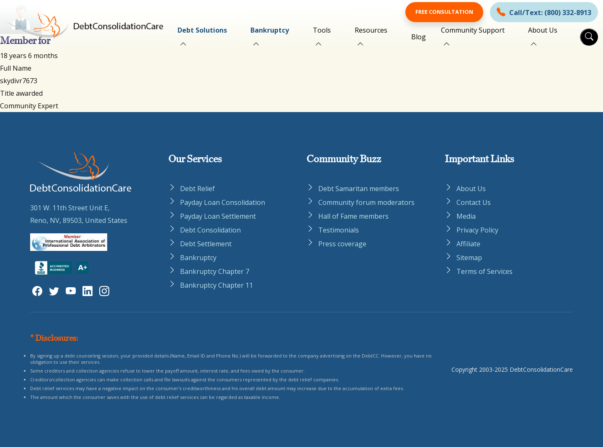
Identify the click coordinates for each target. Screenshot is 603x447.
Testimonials (338, 230)
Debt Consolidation (210, 230)
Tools (322, 30)
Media (466, 216)
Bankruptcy (269, 30)
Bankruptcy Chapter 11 (216, 285)
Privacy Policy (477, 230)
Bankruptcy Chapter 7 (214, 271)
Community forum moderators (366, 202)
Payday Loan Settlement (218, 216)
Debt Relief (197, 188)
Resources (371, 30)
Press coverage (342, 243)
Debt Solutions (202, 30)
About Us (542, 30)
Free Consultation (444, 11)
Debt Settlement (206, 243)
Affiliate (468, 243)
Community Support (473, 30)
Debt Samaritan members (358, 188)
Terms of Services (484, 271)
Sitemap (469, 257)
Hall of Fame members (353, 216)
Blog (418, 36)
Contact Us (473, 202)
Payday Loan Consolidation (222, 202)
